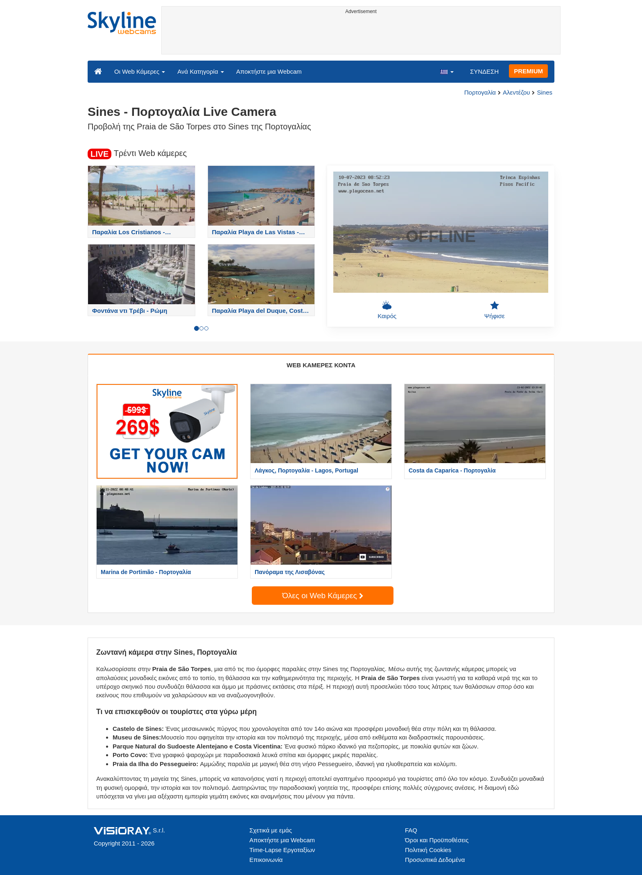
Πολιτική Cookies (428, 849)
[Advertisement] (361, 35)
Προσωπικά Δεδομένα (435, 859)
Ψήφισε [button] (494, 310)
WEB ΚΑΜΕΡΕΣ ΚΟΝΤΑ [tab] (321, 365)
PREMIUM (528, 71)
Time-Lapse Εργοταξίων (282, 849)
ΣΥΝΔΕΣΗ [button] (484, 71)
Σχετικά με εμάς (270, 830)
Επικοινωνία (266, 859)
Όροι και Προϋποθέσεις (436, 840)
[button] (447, 71)
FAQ (411, 830)
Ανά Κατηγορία (200, 71)
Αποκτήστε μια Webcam (269, 71)
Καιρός (387, 310)
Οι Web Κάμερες (139, 71)
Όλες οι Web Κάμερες (322, 595)
